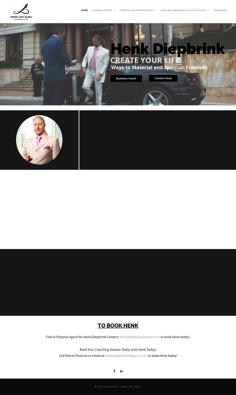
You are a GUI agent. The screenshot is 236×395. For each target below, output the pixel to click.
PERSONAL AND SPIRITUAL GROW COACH (183, 10)
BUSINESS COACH (102, 10)
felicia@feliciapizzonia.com (140, 337)
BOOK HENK (220, 10)
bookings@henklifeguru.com (126, 355)
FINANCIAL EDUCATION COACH (136, 10)
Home (84, 10)
